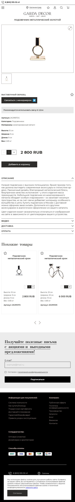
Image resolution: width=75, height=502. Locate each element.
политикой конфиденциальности (33, 372)
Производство (55, 411)
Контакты (53, 423)
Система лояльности (17, 403)
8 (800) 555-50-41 (12, 2)
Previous (35, 322)
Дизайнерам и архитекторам (21, 440)
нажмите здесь (32, 487)
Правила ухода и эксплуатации (22, 418)
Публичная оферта (57, 403)
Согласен (17, 493)
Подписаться (37, 379)
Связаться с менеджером (19, 100)
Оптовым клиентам (16, 437)
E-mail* (8, 360)
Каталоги (53, 414)
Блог (51, 417)
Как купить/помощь (17, 406)
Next (40, 322)
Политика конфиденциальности (58, 407)
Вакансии (53, 420)
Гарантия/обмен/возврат (19, 415)
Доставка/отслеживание (19, 412)
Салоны (45, 473)
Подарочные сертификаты (20, 409)
